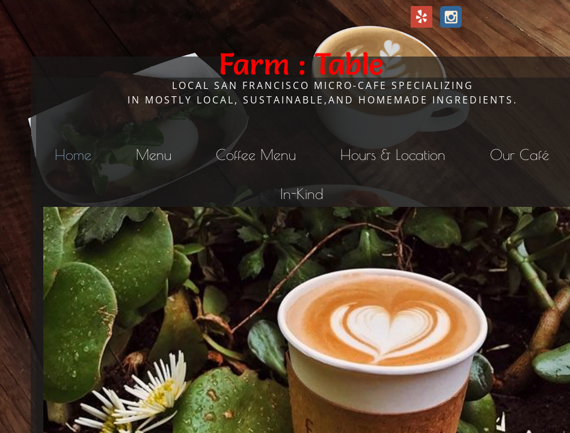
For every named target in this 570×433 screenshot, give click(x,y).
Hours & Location (393, 154)
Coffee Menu (256, 154)
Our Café (519, 154)
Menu (153, 154)
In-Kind (301, 193)
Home (73, 154)
